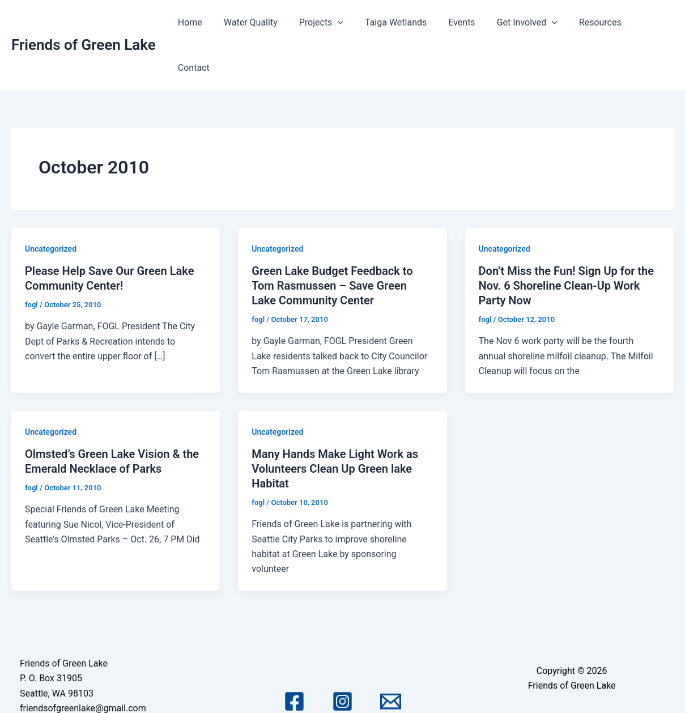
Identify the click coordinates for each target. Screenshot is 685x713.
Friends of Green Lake (83, 22)
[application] (345, 22)
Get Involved (523, 22)
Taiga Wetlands (399, 22)
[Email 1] (390, 656)
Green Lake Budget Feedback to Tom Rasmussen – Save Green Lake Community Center (332, 240)
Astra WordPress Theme (571, 686)
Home (204, 22)
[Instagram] (342, 656)
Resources (593, 22)
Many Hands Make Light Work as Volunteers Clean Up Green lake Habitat (335, 423)
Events (462, 22)
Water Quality (261, 22)
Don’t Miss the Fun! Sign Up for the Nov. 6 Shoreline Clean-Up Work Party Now (566, 240)
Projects (328, 22)
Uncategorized (50, 203)
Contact (649, 22)
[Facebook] (294, 656)
